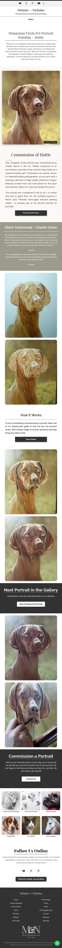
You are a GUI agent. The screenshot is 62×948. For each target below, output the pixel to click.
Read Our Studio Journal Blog (31, 879)
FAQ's (46, 907)
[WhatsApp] (57, 943)
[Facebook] (26, 3)
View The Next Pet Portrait (30, 604)
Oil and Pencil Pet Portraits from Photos (31, 14)
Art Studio (16, 921)
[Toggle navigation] (31, 19)
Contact (46, 914)
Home (16, 900)
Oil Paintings (46, 900)
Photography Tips (46, 910)
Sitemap (46, 921)
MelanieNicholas (31, 10)
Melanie (16, 917)
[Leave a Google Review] (43, 3)
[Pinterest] (32, 3)
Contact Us (31, 779)
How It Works (31, 439)
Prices (46, 903)
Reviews (16, 914)
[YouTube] (20, 3)
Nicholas (46, 917)
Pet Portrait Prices (31, 213)
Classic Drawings (16, 903)
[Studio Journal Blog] (38, 3)
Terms (16, 910)
